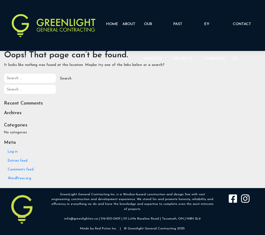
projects (134, 209)
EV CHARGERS (214, 35)
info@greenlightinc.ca (81, 218)
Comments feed (21, 169)
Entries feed (17, 160)
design (179, 194)
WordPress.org (19, 178)
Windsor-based (134, 194)
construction (156, 194)
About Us (128, 35)
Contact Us (242, 35)
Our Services (153, 35)
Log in (13, 151)
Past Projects (182, 35)
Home (112, 24)
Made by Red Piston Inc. (98, 228)
